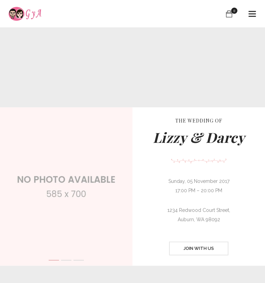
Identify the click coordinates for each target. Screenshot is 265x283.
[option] (66, 186)
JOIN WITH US (199, 248)
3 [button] (78, 260)
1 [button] (54, 260)
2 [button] (66, 260)
